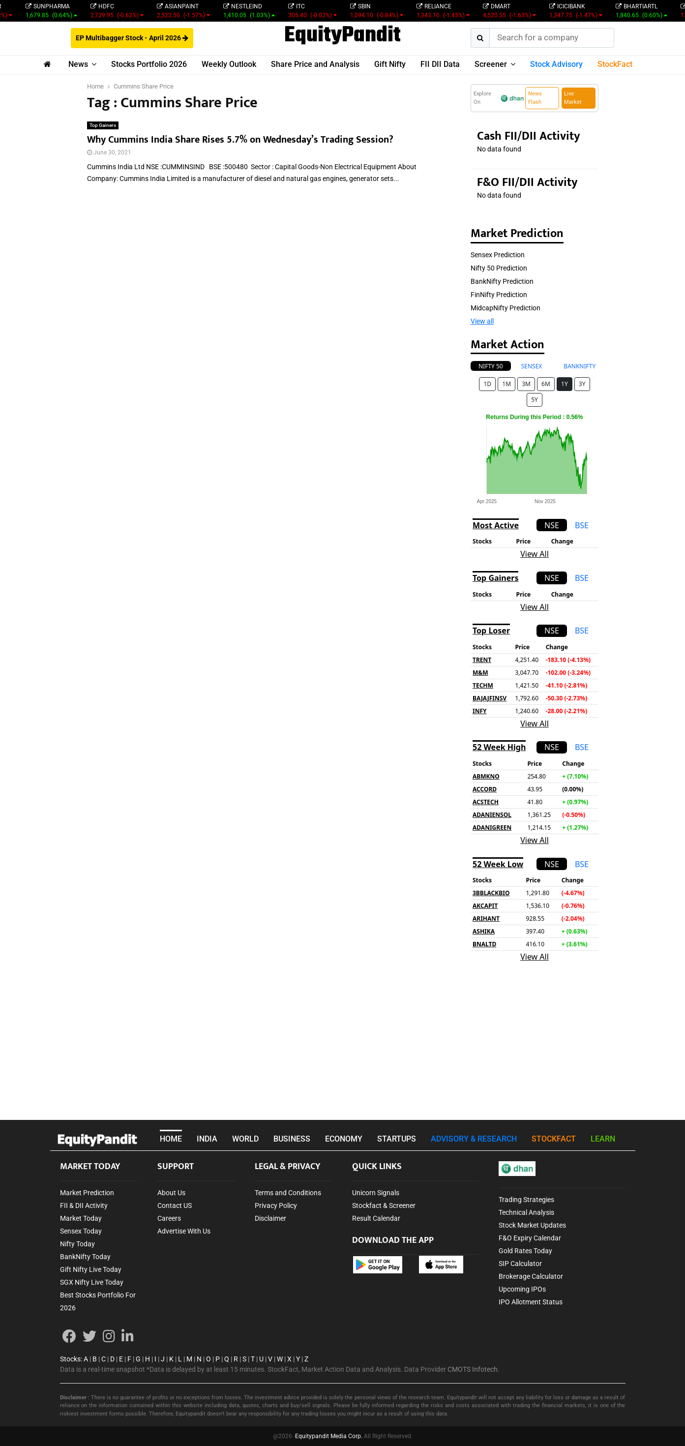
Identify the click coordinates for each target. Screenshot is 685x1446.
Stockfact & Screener (384, 1205)
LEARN (603, 1139)
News (78, 64)
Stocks (70, 1359)
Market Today (81, 1218)
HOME (171, 1139)
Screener (491, 64)
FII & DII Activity (84, 1205)
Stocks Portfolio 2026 (149, 64)
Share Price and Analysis (315, 64)
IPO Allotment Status (531, 1302)
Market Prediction (87, 1193)
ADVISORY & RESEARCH (474, 1139)
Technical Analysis (526, 1212)
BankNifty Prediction (502, 281)
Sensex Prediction (498, 255)
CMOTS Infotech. (473, 1369)
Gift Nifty (390, 64)
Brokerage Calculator (531, 1276)
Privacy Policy (276, 1205)
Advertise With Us (183, 1231)
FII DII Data (440, 64)
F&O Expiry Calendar (530, 1238)
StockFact (614, 64)
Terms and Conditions (288, 1193)
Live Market (573, 97)
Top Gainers (102, 125)
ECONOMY (343, 1139)
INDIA (207, 1139)
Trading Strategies (526, 1200)
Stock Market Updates (532, 1225)
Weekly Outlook (229, 64)
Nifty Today (77, 1244)
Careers (169, 1218)
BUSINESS (291, 1139)
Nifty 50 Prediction (499, 268)
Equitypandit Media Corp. (328, 1436)
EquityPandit (342, 36)
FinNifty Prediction (499, 295)
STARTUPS (396, 1139)
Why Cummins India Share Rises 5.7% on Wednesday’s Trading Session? (240, 139)
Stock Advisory (556, 64)
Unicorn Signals (375, 1193)
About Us (171, 1193)
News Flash (535, 97)
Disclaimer (270, 1218)
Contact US (174, 1205)
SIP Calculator (520, 1263)
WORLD (245, 1139)
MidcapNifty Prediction (505, 308)
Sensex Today (81, 1231)
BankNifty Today (85, 1257)
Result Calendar (376, 1218)
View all (482, 321)
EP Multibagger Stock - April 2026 (132, 38)
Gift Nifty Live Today (90, 1269)
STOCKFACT (554, 1139)
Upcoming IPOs (522, 1289)
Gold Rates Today (525, 1251)
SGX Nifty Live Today (91, 1282)
